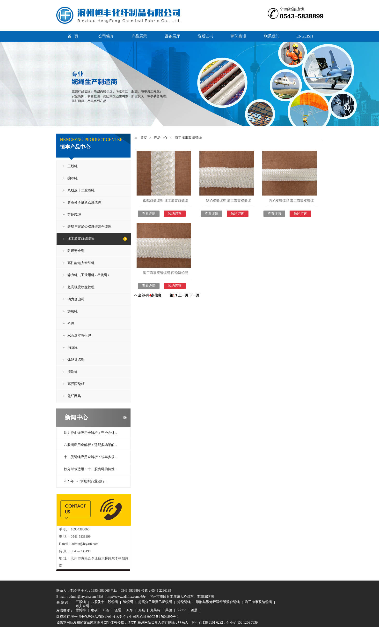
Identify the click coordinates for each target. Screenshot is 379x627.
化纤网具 (74, 396)
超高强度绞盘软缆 (81, 287)
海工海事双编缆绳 (81, 239)
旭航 (141, 610)
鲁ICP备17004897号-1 (163, 617)
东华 (129, 610)
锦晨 (194, 610)
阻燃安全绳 (75, 251)
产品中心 (160, 138)
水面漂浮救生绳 (79, 335)
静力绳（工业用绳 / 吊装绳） (89, 275)
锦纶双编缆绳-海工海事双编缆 (228, 201)
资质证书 (205, 36)
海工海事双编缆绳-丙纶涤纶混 (165, 273)
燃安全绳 (82, 606)
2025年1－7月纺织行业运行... (85, 481)
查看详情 (148, 213)
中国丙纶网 (137, 617)
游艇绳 (72, 311)
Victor (181, 610)
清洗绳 (72, 372)
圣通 (118, 610)
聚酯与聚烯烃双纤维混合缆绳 (89, 226)
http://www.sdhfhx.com (123, 596)
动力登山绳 (75, 299)
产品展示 (139, 36)
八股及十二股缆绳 (81, 190)
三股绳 (72, 166)
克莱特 (155, 610)
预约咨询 (175, 213)
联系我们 (271, 36)
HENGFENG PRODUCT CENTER (91, 139)
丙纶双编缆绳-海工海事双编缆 (291, 201)
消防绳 (72, 347)
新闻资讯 (238, 36)
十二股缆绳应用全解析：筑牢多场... (90, 457)
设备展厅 (172, 36)
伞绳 (70, 323)
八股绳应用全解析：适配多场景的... (90, 445)
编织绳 (72, 178)
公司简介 (106, 36)
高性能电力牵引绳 (81, 263)
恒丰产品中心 (75, 147)
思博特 (81, 610)
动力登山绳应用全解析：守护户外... (90, 433)
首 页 (73, 36)
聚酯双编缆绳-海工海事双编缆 (165, 201)
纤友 (106, 610)
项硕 (94, 610)
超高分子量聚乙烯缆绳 (84, 202)
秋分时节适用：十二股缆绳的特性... (90, 469)
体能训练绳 (75, 360)
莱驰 (168, 610)
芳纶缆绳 (74, 214)
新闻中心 (76, 417)
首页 (143, 138)
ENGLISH (304, 36)
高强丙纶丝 (75, 384)
